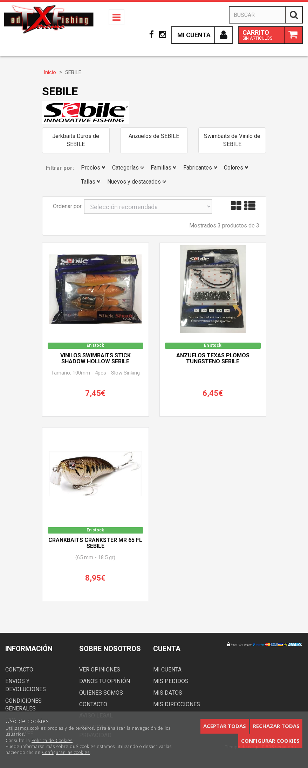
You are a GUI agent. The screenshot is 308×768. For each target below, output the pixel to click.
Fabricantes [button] (200, 167)
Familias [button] (163, 167)
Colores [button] (236, 167)
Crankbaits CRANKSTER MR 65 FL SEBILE (95, 543)
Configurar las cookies (66, 752)
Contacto (19, 669)
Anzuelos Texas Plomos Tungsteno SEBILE (212, 358)
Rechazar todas (276, 725)
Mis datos (167, 692)
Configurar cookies (270, 740)
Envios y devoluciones (25, 685)
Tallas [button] (90, 181)
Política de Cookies (52, 740)
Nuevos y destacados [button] (136, 181)
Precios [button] (93, 167)
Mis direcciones (176, 704)
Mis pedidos (171, 681)
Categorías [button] (128, 167)
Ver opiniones (99, 669)
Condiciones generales (23, 704)
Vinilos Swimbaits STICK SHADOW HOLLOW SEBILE (95, 358)
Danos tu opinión (104, 681)
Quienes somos (101, 692)
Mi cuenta (167, 669)
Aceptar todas (224, 725)
